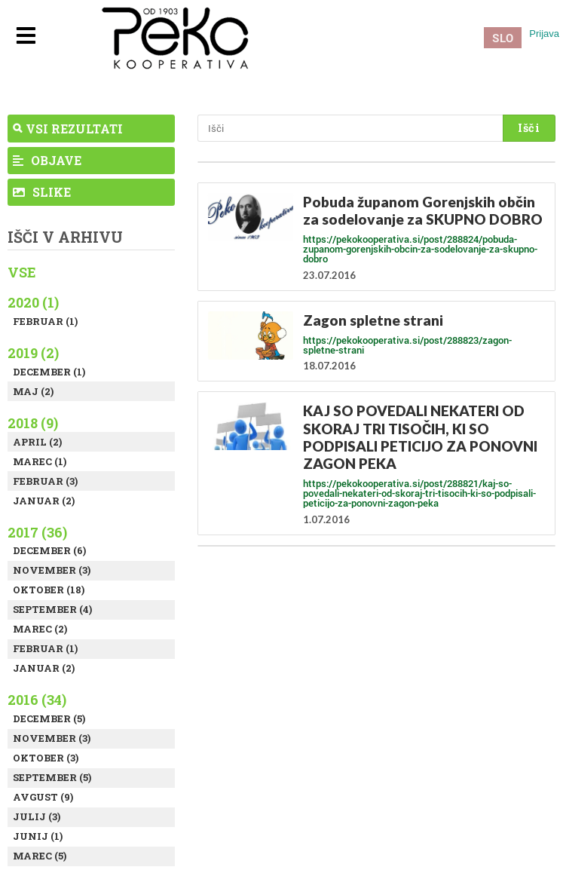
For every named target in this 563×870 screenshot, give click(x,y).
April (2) (37, 442)
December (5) (49, 718)
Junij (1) (38, 836)
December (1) (49, 371)
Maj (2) (33, 391)
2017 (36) (37, 532)
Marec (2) (40, 629)
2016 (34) (37, 700)
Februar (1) (45, 321)
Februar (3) (45, 481)
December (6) (49, 550)
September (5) (52, 777)
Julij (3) (36, 816)
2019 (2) (33, 353)
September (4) (52, 609)
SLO (502, 37)
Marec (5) (39, 855)
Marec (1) (39, 461)
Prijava (544, 33)
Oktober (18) (48, 589)
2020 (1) (33, 302)
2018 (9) (33, 423)
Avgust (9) (43, 797)
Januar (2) (44, 500)
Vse (22, 272)
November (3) (51, 570)
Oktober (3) (45, 757)
